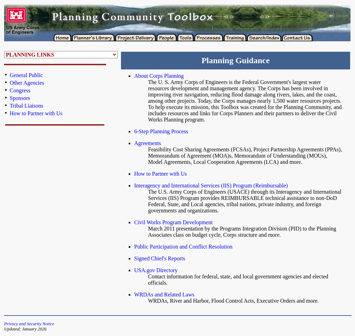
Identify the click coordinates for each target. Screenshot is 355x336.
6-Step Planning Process (161, 131)
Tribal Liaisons (26, 106)
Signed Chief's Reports (159, 258)
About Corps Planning (159, 76)
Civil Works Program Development (173, 222)
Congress (20, 90)
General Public (26, 75)
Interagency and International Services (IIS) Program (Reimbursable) (211, 185)
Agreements (147, 143)
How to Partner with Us (36, 113)
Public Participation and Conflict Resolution (183, 247)
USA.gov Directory (156, 270)
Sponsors (20, 98)
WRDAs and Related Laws (164, 294)
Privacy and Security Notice (29, 323)
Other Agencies (27, 83)
